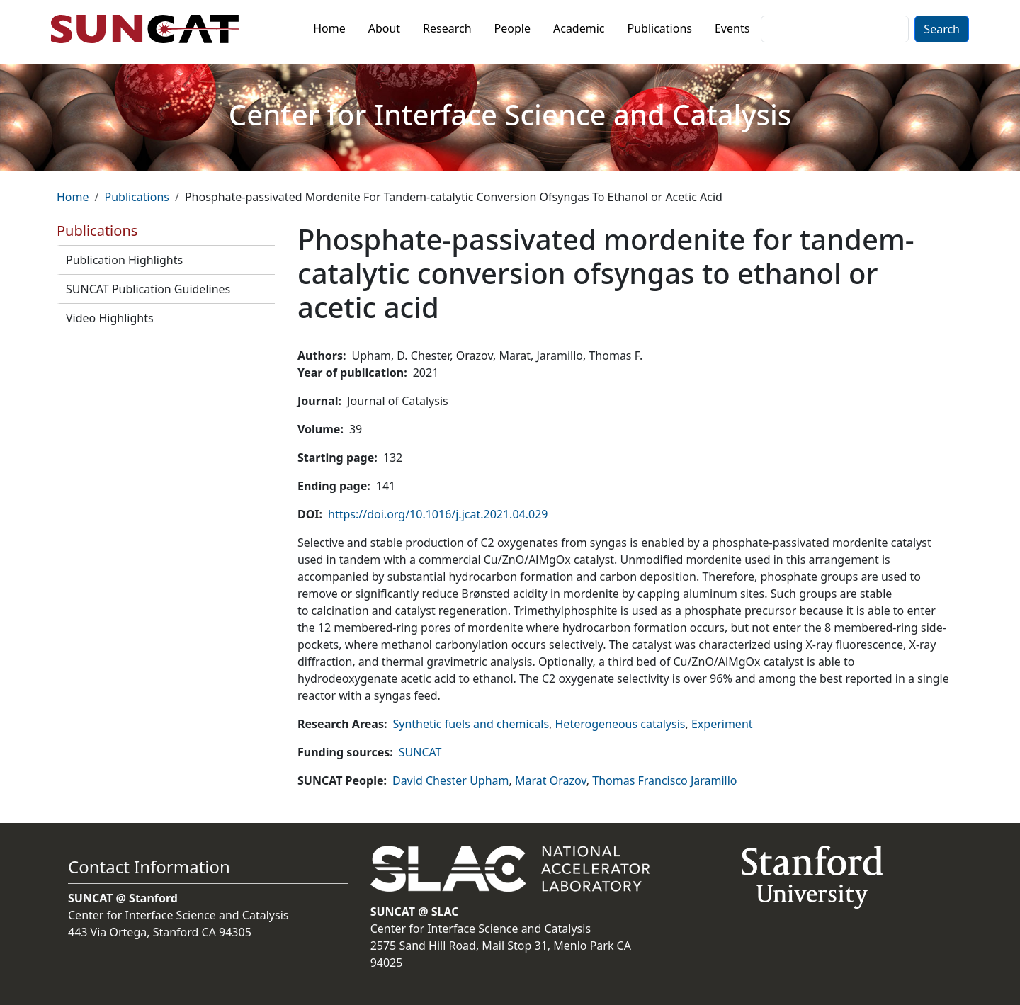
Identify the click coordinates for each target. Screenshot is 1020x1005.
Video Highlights (110, 318)
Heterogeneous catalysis (620, 724)
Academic (579, 28)
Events (732, 28)
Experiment (722, 724)
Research (447, 28)
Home (329, 28)
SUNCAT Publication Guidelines (148, 289)
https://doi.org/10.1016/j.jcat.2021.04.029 (438, 514)
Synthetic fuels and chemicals (470, 724)
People (512, 28)
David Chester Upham (450, 780)
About (384, 28)
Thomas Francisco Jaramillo (664, 780)
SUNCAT (420, 752)
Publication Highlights (124, 260)
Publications (660, 28)
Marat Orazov (550, 780)
